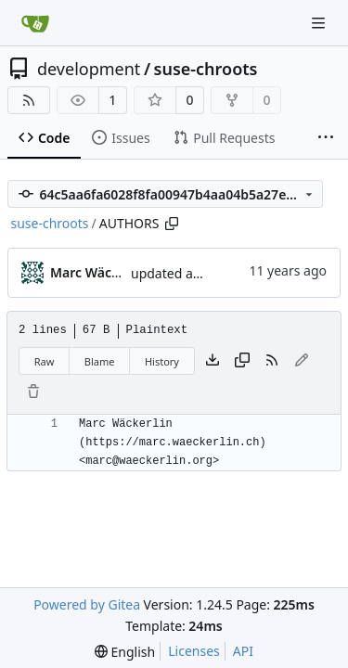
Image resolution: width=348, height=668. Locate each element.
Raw (44, 361)
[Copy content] (242, 361)
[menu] (125, 652)
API (243, 651)
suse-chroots (206, 68)
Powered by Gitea (86, 604)
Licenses (194, 651)
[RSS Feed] (28, 100)
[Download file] (212, 361)
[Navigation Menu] (320, 22)
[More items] (326, 138)
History (162, 361)
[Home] (35, 23)
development (88, 68)
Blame (99, 361)
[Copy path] (171, 223)
